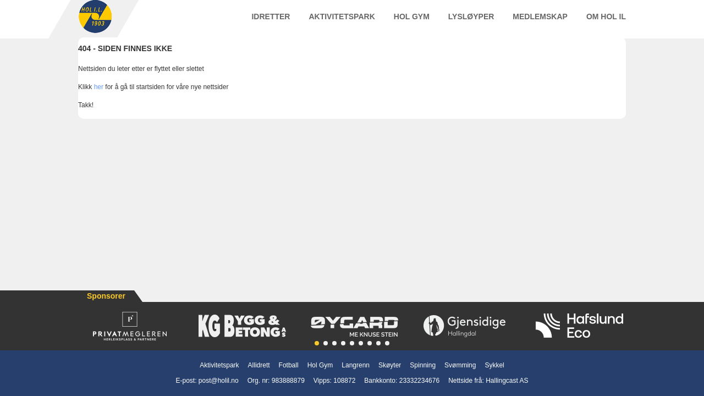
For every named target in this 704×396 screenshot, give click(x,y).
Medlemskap (540, 21)
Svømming (460, 365)
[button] (317, 343)
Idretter (270, 21)
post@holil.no (219, 380)
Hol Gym (412, 21)
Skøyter (389, 365)
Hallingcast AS (507, 380)
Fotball (289, 365)
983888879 (288, 380)
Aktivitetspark (342, 21)
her (98, 97)
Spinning (423, 365)
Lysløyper (471, 21)
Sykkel (494, 365)
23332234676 (419, 380)
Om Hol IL (606, 21)
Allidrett (259, 365)
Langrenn (356, 365)
